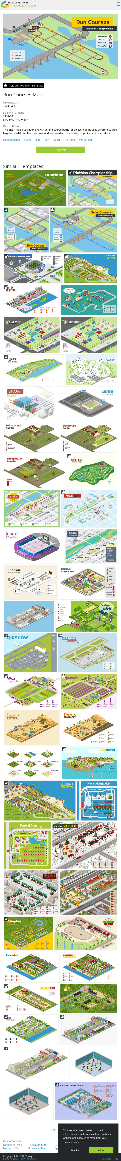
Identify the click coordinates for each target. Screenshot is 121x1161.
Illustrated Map (37, 1148)
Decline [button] (75, 1150)
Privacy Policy (10, 1158)
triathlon (69, 140)
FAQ (115, 1158)
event (27, 140)
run (47, 140)
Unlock (60, 150)
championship (11, 140)
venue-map (86, 140)
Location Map (38, 1145)
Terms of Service (28, 1158)
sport (57, 140)
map (37, 140)
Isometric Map (11, 1148)
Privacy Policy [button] (71, 1142)
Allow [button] (101, 1150)
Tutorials (106, 1158)
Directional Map (12, 1145)
